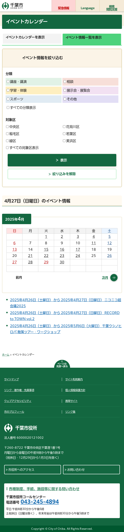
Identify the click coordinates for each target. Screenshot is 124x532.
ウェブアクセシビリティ (17, 401)
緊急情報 (63, 8)
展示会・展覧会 (76, 90)
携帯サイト (71, 401)
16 (62, 249)
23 (62, 255)
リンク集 (70, 411)
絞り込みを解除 (64, 174)
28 (30, 262)
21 (30, 255)
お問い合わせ (76, 469)
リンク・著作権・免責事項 (19, 390)
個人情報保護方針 (75, 390)
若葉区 (69, 133)
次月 (105, 277)
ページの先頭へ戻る (62, 365)
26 (109, 255)
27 (14, 262)
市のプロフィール (14, 411)
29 (46, 262)
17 (78, 249)
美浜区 (69, 141)
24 (78, 255)
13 (14, 249)
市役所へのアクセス (21, 469)
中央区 (12, 126)
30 (62, 262)
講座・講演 (17, 81)
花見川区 (71, 126)
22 (46, 255)
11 (93, 243)
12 (109, 243)
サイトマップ (11, 379)
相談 (68, 81)
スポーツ (15, 99)
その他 (70, 99)
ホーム (5, 354)
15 (46, 249)
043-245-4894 (40, 501)
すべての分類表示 (21, 107)
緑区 (11, 141)
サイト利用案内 (74, 379)
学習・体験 (17, 90)
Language (87, 8)
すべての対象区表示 (22, 147)
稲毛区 (12, 133)
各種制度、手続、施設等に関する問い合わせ (44, 489)
